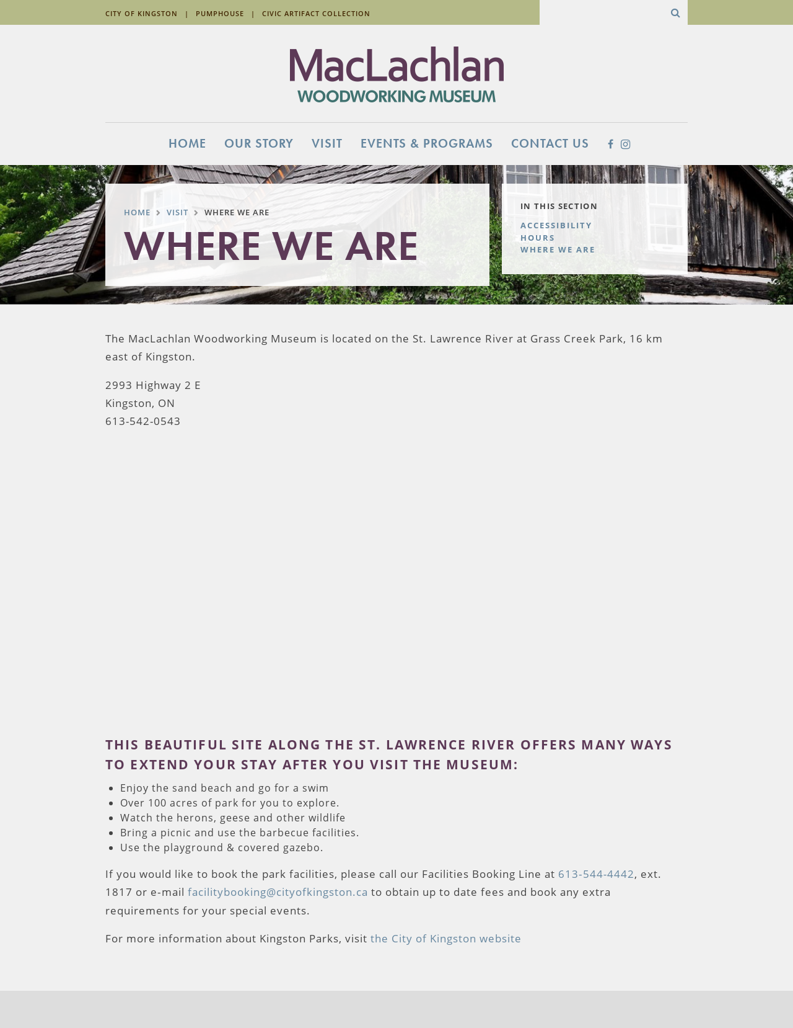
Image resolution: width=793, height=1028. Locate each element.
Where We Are (557, 249)
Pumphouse (220, 13)
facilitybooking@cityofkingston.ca (278, 892)
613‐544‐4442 (596, 874)
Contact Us (550, 143)
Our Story (259, 143)
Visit (327, 143)
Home (187, 143)
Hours (537, 237)
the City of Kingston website (446, 938)
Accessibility (556, 225)
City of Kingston (141, 13)
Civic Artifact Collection (316, 13)
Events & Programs (427, 143)
